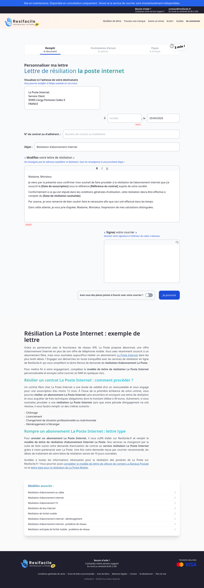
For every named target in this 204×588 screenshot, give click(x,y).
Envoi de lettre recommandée (81, 574)
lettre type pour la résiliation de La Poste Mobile (59, 467)
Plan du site (161, 574)
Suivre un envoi (156, 21)
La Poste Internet (127, 355)
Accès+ (170, 21)
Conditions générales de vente (51, 574)
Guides (180, 21)
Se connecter (193, 21)
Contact (133, 574)
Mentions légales (119, 574)
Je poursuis (169, 295)
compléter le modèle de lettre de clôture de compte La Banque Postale (106, 464)
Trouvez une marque (134, 21)
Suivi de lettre (103, 574)
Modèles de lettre (112, 21)
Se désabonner (146, 574)
